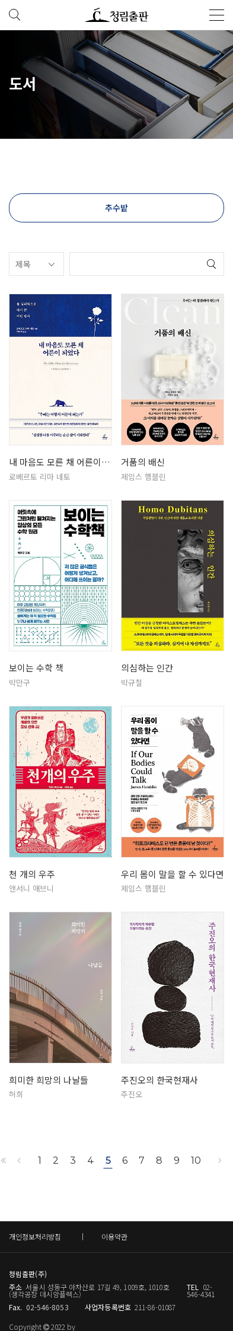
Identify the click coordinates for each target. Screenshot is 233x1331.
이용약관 (114, 1236)
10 (195, 1160)
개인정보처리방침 (35, 1236)
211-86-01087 (155, 1307)
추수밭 (116, 208)
